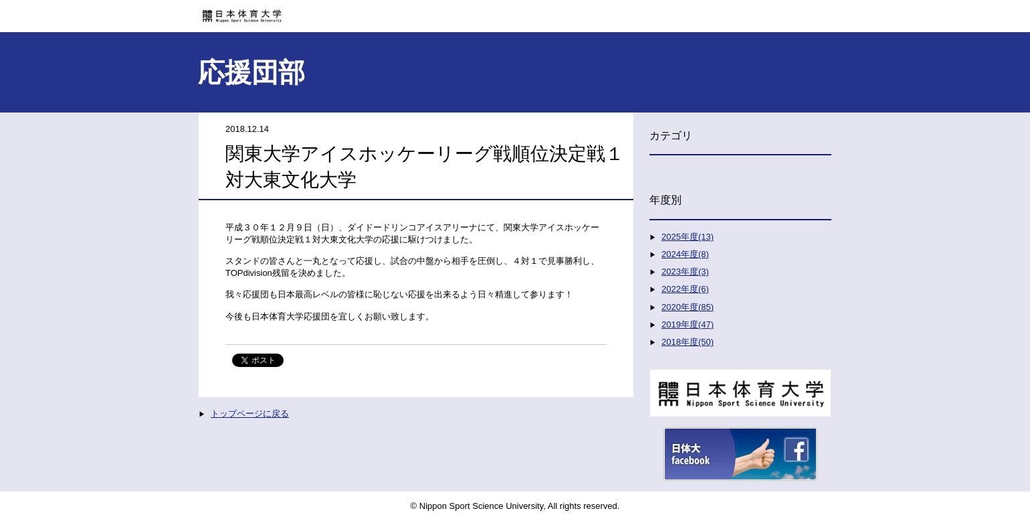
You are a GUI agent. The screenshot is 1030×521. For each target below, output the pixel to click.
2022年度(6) (685, 289)
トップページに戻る (250, 413)
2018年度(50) (687, 342)
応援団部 (251, 72)
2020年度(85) (687, 307)
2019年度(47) (687, 324)
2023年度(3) (685, 272)
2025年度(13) (687, 237)
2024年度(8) (685, 254)
